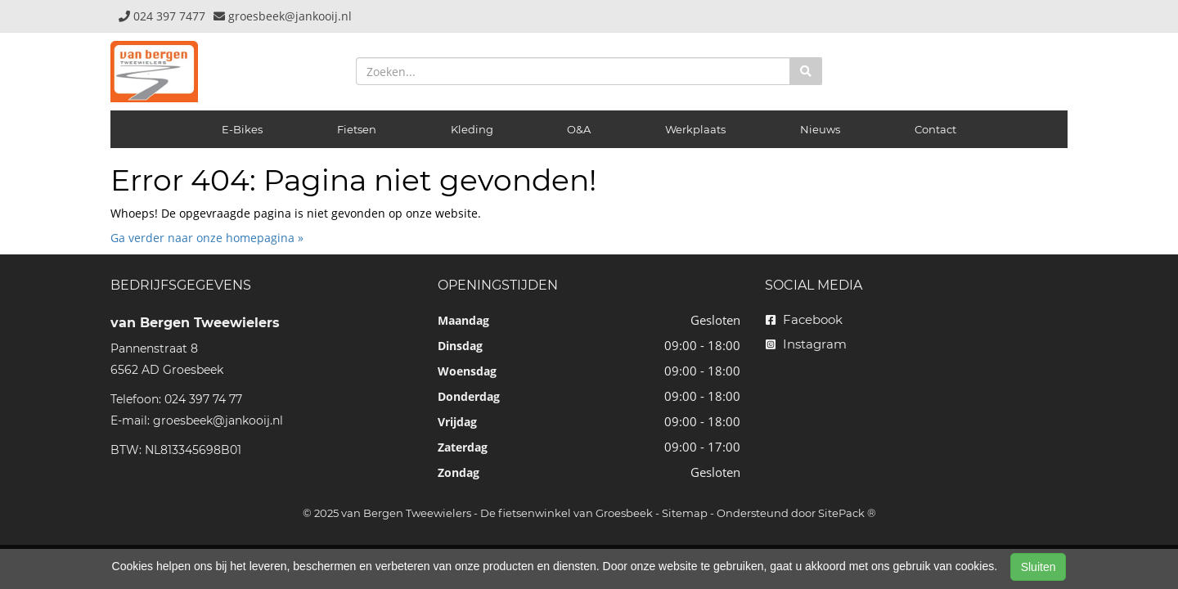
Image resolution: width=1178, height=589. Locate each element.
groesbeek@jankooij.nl (218, 420)
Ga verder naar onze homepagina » (206, 237)
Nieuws (820, 129)
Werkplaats (695, 129)
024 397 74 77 (203, 399)
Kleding (472, 129)
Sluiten (1038, 566)
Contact (935, 129)
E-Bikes (242, 129)
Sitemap (685, 512)
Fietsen (356, 129)
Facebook (804, 319)
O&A (579, 129)
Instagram (806, 344)
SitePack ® (847, 512)
